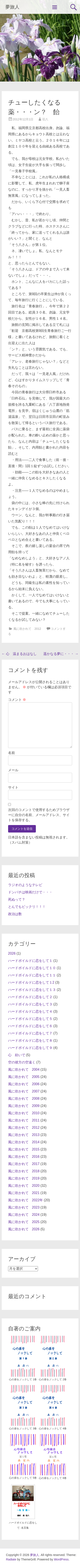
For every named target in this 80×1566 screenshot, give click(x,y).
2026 (12, 953)
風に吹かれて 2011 (24, 1120)
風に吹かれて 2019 (24, 1178)
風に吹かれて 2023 (24, 1207)
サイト (13, 787)
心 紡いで (16, 1055)
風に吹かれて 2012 (27, 628)
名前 (11, 753)
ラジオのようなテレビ (25, 885)
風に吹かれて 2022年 (25, 1200)
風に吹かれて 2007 (24, 1091)
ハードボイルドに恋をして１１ (32, 975)
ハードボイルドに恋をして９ (30, 1048)
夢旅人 (12, 7)
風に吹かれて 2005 (24, 1077)
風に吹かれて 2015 (24, 1149)
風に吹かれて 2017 (24, 1164)
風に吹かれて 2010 (24, 1113)
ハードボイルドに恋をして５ (30, 1019)
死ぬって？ (16, 899)
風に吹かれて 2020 (24, 1185)
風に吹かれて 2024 (24, 1214)
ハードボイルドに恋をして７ (30, 1033)
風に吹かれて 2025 (24, 1222)
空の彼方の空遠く (21, 1062)
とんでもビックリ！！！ (27, 906)
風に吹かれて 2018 (24, 1171)
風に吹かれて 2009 (24, 1106)
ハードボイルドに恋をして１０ (32, 968)
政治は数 (15, 914)
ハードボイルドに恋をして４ (30, 1011)
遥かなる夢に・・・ (60, 654)
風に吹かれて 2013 (24, 1135)
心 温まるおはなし (19, 654)
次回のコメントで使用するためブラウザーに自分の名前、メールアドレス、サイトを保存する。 (39, 815)
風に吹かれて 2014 (24, 1142)
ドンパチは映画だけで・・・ (30, 892)
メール (13, 770)
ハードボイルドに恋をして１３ (32, 990)
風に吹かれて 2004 (24, 1069)
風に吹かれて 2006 (24, 1084)
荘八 (45, 119)
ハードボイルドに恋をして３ (30, 1004)
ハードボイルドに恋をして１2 (31, 982)
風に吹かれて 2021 (24, 1193)
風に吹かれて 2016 (24, 1156)
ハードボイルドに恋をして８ (30, 1040)
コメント (17, 699)
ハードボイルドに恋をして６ (30, 1026)
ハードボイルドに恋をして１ (30, 960)
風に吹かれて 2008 (24, 1098)
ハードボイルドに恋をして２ (30, 997)
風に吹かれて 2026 (24, 1229)
